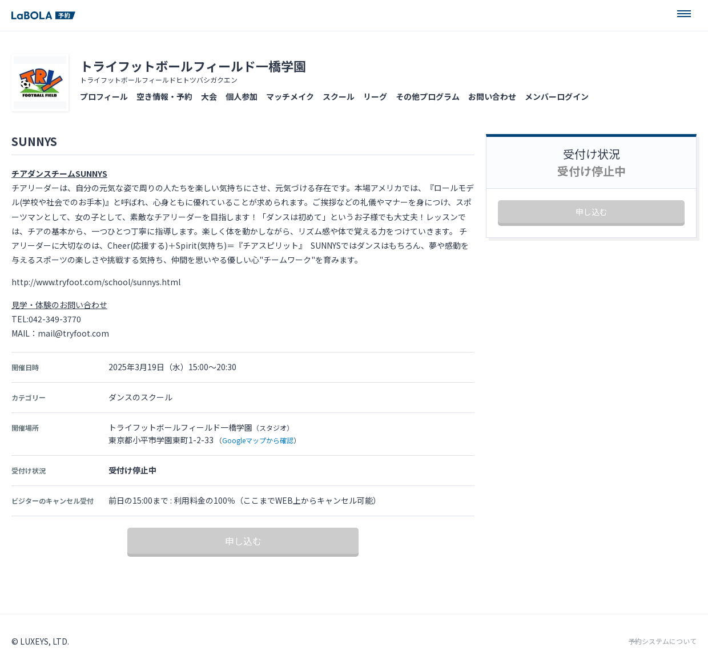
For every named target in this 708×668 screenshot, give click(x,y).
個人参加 (242, 96)
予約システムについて (662, 641)
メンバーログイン (557, 96)
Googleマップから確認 (257, 440)
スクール (339, 96)
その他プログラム (428, 96)
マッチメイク (290, 96)
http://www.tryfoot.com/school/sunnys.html (95, 282)
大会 (209, 96)
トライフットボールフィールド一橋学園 (193, 65)
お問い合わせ (492, 96)
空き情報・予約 (164, 96)
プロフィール (104, 96)
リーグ (375, 96)
